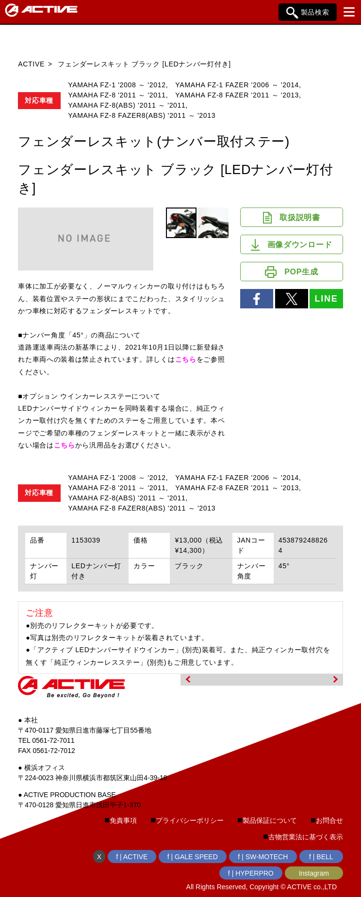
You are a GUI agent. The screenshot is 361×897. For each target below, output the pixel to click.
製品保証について (270, 820)
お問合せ (329, 820)
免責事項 (123, 820)
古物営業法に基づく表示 (305, 837)
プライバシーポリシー (190, 820)
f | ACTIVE (132, 857)
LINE (326, 299)
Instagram (314, 873)
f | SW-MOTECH (263, 857)
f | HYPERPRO (251, 873)
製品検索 (307, 13)
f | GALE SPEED (192, 857)
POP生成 (291, 272)
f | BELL (321, 857)
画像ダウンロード (291, 245)
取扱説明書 (291, 218)
